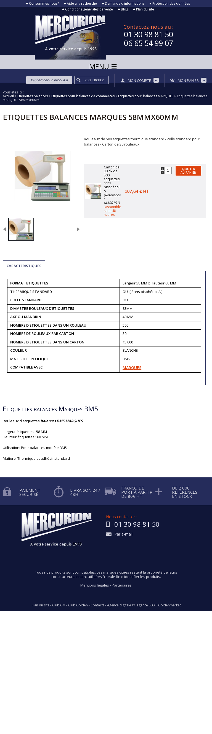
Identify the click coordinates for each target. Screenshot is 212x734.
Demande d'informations (124, 4)
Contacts (97, 605)
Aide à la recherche (82, 4)
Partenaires (122, 585)
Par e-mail (123, 534)
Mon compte (139, 80)
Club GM (58, 605)
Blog (124, 9)
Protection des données (171, 4)
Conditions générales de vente (89, 9)
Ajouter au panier (188, 170)
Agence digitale (119, 605)
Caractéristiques (24, 265)
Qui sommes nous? (44, 4)
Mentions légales (94, 585)
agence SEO (146, 605)
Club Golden (78, 605)
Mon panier (188, 80)
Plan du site (145, 9)
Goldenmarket (169, 605)
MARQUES (132, 367)
